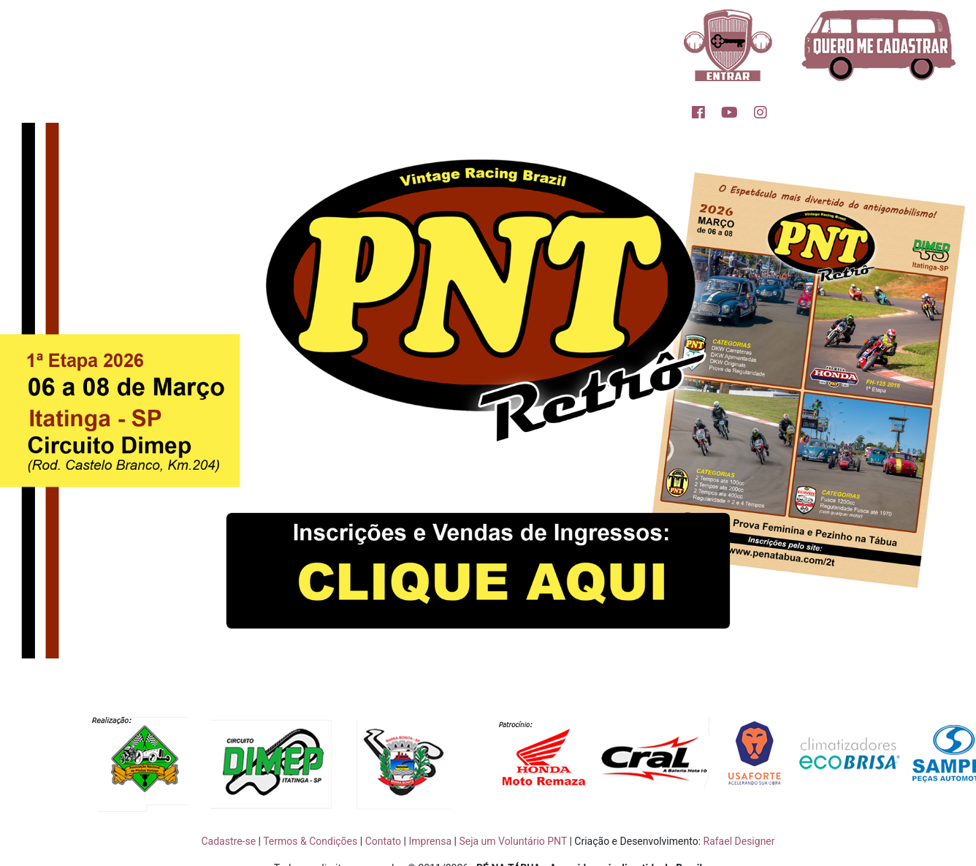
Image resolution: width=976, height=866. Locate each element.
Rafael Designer (739, 841)
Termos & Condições (310, 841)
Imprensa (429, 841)
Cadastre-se (228, 841)
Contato (383, 841)
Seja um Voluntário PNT (513, 841)
